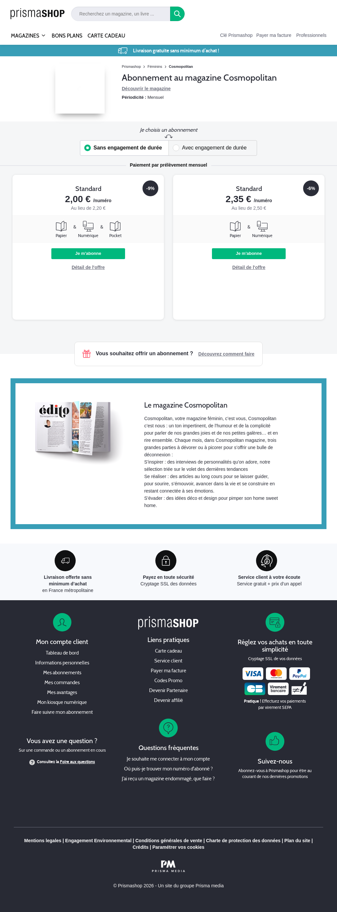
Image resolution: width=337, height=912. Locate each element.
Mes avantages (62, 692)
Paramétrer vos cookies (178, 847)
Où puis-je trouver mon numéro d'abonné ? (168, 769)
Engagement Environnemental (98, 840)
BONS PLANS (67, 36)
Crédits (140, 847)
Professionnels (311, 35)
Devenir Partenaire (168, 690)
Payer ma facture (274, 35)
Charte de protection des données (243, 840)
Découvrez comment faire (226, 354)
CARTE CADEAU (106, 36)
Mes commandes (62, 683)
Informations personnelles (62, 663)
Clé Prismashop (236, 35)
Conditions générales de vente (168, 840)
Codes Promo (168, 681)
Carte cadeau (168, 651)
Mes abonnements (62, 673)
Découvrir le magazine (146, 88)
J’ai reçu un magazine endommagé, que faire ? (168, 779)
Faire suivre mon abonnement (62, 712)
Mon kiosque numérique (62, 702)
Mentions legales (43, 840)
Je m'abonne (88, 253)
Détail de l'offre (88, 267)
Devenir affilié (168, 700)
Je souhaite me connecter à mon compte (168, 759)
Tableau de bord (62, 653)
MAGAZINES (25, 33)
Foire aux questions (77, 761)
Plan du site (297, 840)
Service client (168, 661)
